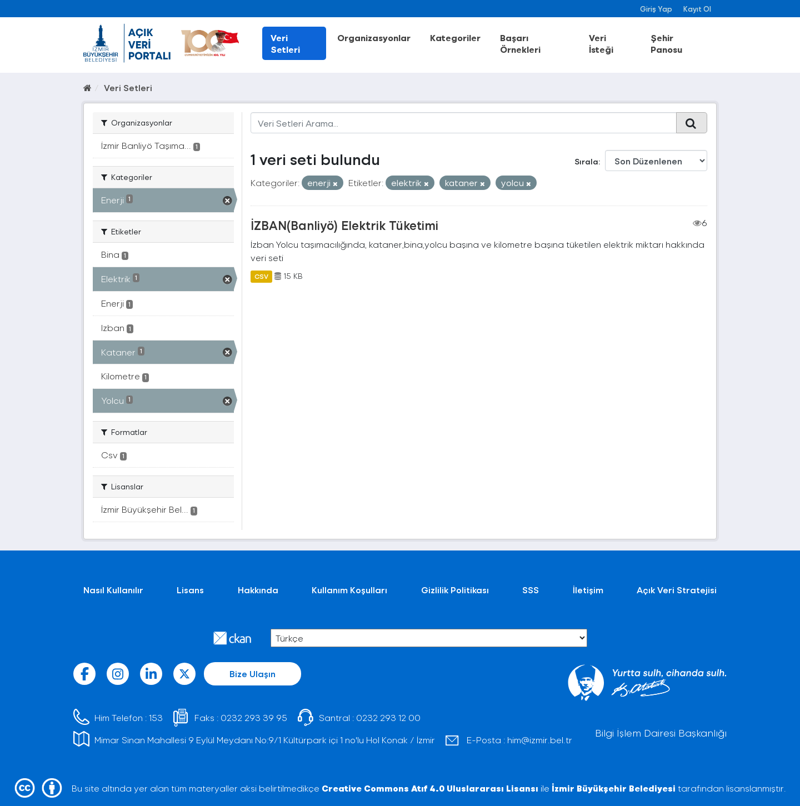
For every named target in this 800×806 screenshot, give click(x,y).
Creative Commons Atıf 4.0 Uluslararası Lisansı (430, 788)
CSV (261, 276)
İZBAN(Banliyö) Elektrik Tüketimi (344, 225)
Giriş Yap (656, 8)
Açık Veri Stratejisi (677, 589)
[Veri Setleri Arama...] (464, 122)
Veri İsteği (601, 43)
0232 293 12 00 (388, 717)
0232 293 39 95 (254, 717)
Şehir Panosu (666, 43)
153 (156, 717)
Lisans (190, 589)
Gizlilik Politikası (455, 589)
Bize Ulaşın (252, 673)
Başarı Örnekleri (520, 43)
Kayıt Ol (697, 8)
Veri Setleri (285, 43)
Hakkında (258, 589)
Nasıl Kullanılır (113, 589)
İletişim (588, 589)
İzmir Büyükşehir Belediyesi (614, 788)
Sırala (586, 161)
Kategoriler (455, 37)
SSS (530, 589)
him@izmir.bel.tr (539, 739)
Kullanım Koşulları (349, 589)
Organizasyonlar (374, 37)
